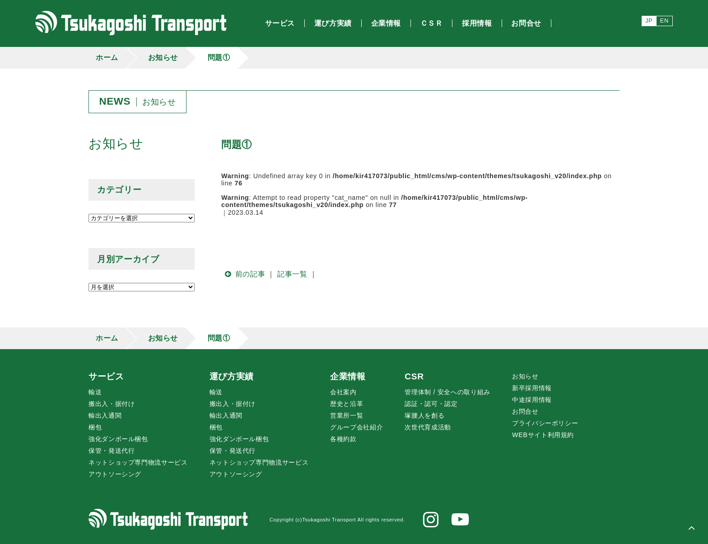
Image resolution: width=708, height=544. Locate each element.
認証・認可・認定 (431, 403)
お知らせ (163, 57)
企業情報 (348, 376)
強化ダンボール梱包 (118, 439)
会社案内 (343, 392)
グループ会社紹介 (356, 427)
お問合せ (525, 411)
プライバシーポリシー (545, 423)
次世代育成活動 (428, 427)
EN (664, 20)
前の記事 (243, 274)
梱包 (95, 427)
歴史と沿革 (346, 403)
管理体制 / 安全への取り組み (447, 392)
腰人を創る (424, 415)
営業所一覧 (346, 415)
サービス (106, 376)
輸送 (95, 392)
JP (648, 20)
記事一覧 (292, 274)
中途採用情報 (532, 399)
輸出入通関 (104, 415)
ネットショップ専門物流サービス (138, 462)
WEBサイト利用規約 (543, 434)
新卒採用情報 (532, 388)
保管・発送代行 (111, 450)
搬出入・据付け (111, 403)
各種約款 (343, 439)
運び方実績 (232, 376)
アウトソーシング (114, 474)
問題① (219, 57)
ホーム (107, 57)
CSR (414, 376)
